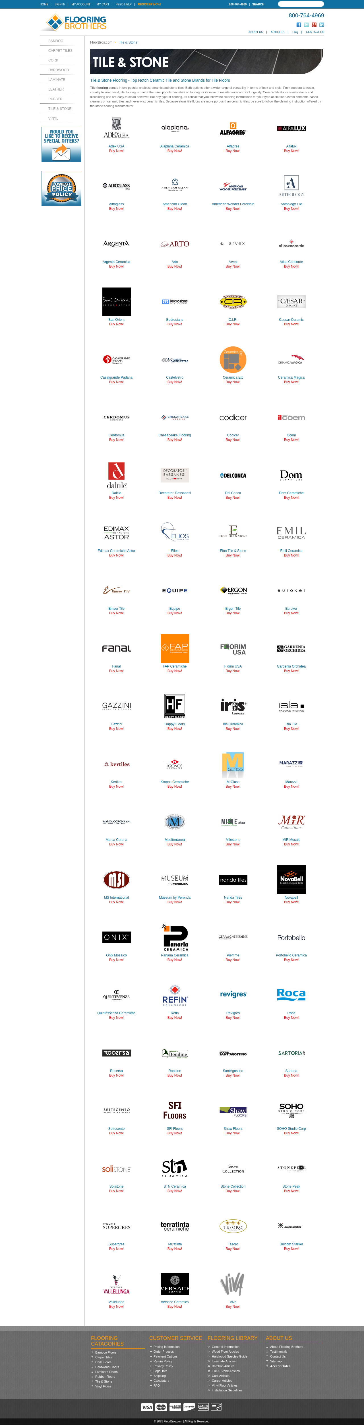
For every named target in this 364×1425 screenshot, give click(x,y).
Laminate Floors (106, 1371)
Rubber (55, 99)
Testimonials (279, 1351)
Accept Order (280, 1366)
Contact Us (315, 32)
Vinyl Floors (103, 1386)
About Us (256, 32)
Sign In (60, 4)
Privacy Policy (163, 1366)
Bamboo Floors (106, 1352)
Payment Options (165, 1356)
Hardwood (58, 70)
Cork (53, 60)
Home (44, 4)
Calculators (161, 1380)
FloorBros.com (101, 42)
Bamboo (55, 41)
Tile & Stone (59, 109)
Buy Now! (116, 151)
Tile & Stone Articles (226, 1371)
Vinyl (53, 118)
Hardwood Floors (107, 1367)
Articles (278, 32)
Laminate (56, 80)
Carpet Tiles (60, 51)
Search (258, 4)
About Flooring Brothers (286, 1346)
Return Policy (163, 1361)
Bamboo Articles (223, 1366)
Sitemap (276, 1361)
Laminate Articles (224, 1361)
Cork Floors (103, 1362)
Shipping (160, 1375)
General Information (225, 1346)
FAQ (295, 32)
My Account (80, 4)
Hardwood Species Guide (229, 1356)
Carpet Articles (222, 1380)
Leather (56, 89)
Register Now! (149, 4)
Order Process (164, 1351)
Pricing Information (167, 1346)
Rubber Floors (105, 1376)
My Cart (103, 4)
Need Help (123, 4)
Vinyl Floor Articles (224, 1385)
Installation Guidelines (227, 1390)
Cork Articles (220, 1375)
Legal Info (160, 1371)
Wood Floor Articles (225, 1351)
